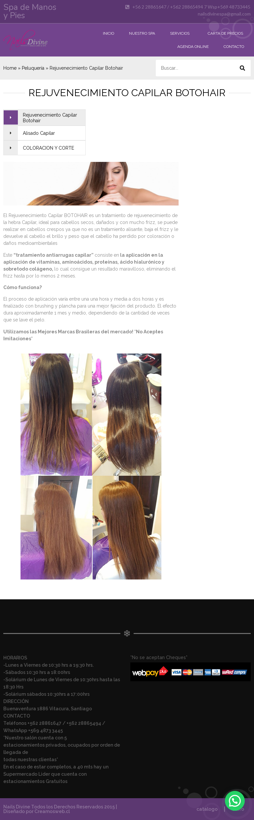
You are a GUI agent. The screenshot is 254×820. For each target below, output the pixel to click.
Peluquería (33, 68)
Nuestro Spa (142, 33)
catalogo (207, 809)
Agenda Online (193, 46)
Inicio (108, 33)
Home (10, 68)
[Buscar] (242, 68)
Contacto (234, 46)
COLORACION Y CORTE (48, 148)
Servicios (181, 33)
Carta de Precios (225, 33)
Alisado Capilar (39, 133)
